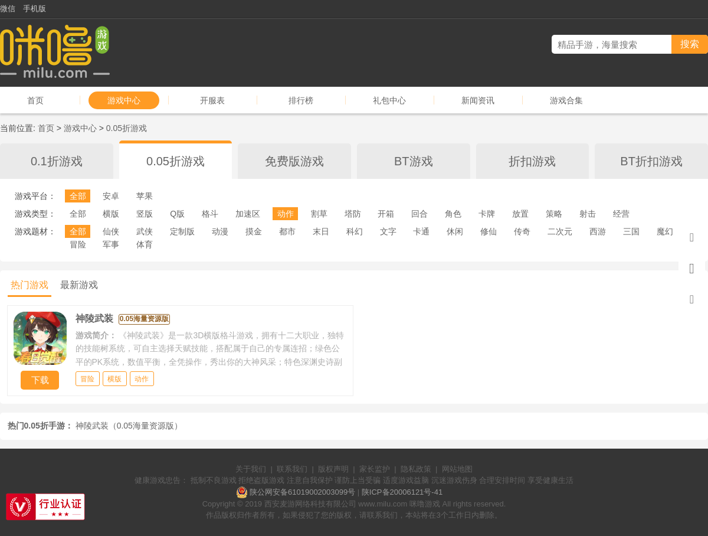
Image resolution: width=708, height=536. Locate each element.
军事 (111, 244)
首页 (35, 100)
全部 (78, 196)
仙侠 (111, 231)
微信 (7, 8)
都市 (287, 231)
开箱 (386, 213)
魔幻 (665, 231)
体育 (144, 244)
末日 (321, 231)
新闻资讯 (477, 100)
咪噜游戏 (424, 503)
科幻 (354, 231)
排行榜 (301, 100)
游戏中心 (123, 100)
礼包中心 (389, 100)
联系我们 (292, 469)
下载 (40, 380)
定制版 (182, 231)
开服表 (212, 100)
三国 (631, 231)
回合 (419, 213)
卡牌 (486, 213)
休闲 (455, 231)
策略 (554, 213)
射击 (587, 213)
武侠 (144, 231)
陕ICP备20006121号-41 (402, 492)
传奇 (522, 231)
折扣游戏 (532, 161)
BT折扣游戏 (651, 161)
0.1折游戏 (57, 161)
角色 (453, 213)
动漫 (220, 231)
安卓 (111, 196)
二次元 (560, 231)
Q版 (177, 213)
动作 (285, 213)
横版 (111, 213)
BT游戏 (413, 161)
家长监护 (374, 469)
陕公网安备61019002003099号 (302, 492)
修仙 (488, 231)
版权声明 (333, 469)
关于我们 (250, 469)
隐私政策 (416, 469)
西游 (597, 231)
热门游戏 (29, 285)
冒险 (78, 244)
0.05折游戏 (126, 128)
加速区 (247, 213)
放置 (520, 213)
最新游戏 (79, 285)
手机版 (34, 8)
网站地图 (457, 469)
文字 (388, 231)
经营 (621, 213)
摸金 (253, 231)
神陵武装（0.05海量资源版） (129, 425)
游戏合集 (566, 100)
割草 (319, 213)
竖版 (144, 213)
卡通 (421, 231)
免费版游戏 (294, 161)
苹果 (144, 196)
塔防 (353, 213)
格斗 (210, 213)
